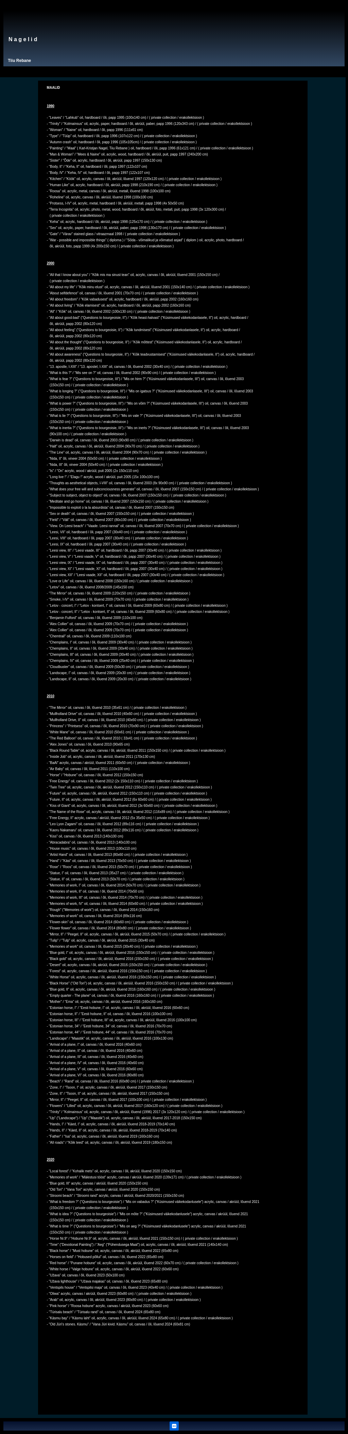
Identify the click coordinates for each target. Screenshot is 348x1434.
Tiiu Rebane (19, 60)
